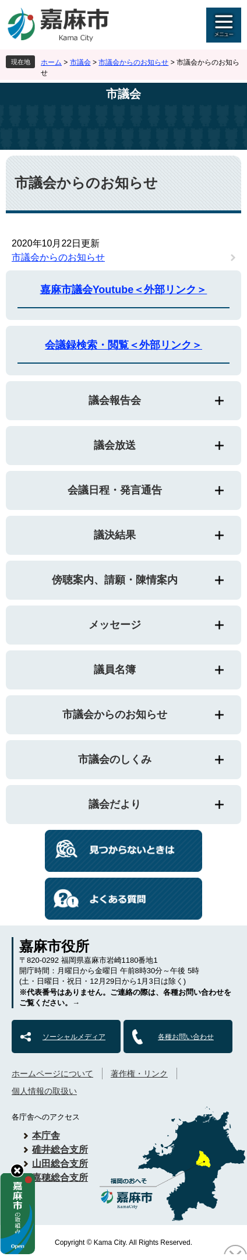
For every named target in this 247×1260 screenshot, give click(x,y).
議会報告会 (115, 400)
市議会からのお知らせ (133, 62)
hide (17, 1170)
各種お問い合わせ (186, 1037)
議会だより (115, 804)
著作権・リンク (139, 1073)
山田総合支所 (60, 1164)
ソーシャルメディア (74, 1037)
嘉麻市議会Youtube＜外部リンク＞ (123, 289)
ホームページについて (52, 1073)
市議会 (80, 62)
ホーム (51, 62)
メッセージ (115, 625)
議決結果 (115, 535)
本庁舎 (46, 1136)
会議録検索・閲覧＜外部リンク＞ (123, 345)
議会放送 (115, 445)
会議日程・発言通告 (115, 490)
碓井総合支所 (60, 1150)
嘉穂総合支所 (60, 1177)
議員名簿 (115, 669)
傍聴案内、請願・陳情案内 (115, 580)
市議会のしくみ (114, 759)
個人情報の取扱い (44, 1091)
